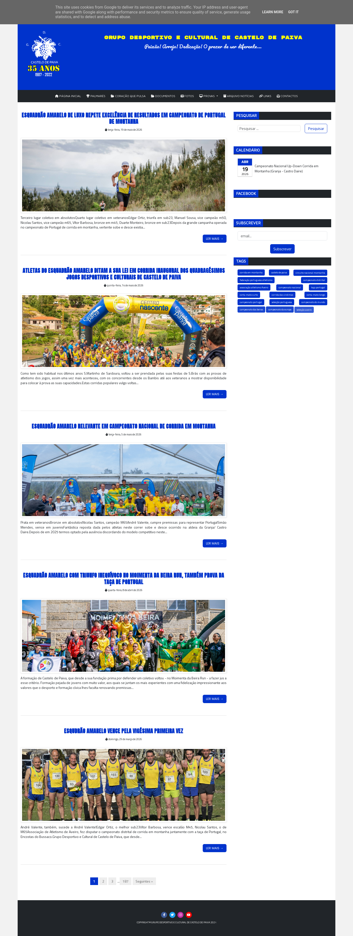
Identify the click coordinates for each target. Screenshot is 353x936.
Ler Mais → (214, 238)
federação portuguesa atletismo (256, 280)
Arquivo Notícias (238, 96)
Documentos (163, 96)
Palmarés (95, 96)
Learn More (272, 12)
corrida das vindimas (282, 295)
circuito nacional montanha (310, 273)
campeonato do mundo (313, 302)
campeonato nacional (289, 287)
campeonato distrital (314, 280)
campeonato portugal (251, 302)
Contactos (287, 96)
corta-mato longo (316, 295)
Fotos (187, 96)
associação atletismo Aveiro (254, 287)
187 (125, 881)
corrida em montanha (251, 272)
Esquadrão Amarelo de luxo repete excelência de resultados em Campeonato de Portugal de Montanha (124, 118)
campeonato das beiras (251, 309)
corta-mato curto (249, 295)
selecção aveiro (304, 310)
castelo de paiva (279, 272)
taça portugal (318, 287)
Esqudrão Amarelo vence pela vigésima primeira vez (123, 731)
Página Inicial (68, 96)
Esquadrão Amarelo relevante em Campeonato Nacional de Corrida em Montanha (123, 426)
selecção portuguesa (282, 302)
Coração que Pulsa (128, 96)
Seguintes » (144, 881)
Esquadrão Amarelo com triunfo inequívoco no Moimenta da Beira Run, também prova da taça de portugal (123, 578)
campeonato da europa (279, 309)
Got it (293, 12)
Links (265, 96)
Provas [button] (207, 96)
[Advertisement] (282, 360)
